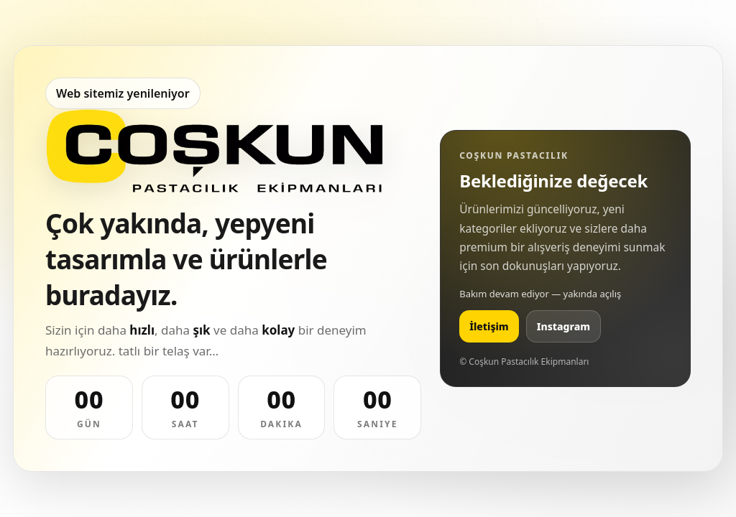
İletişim (489, 326)
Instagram (563, 326)
